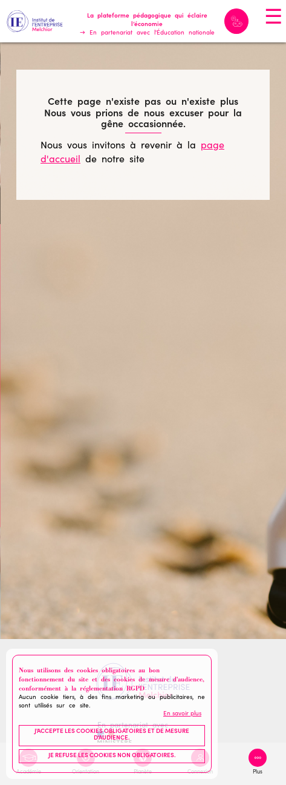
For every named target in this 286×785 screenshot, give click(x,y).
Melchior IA (236, 21)
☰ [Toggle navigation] (273, 18)
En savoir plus (182, 714)
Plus (257, 772)
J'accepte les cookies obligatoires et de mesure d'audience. (111, 735)
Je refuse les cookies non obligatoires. (112, 756)
